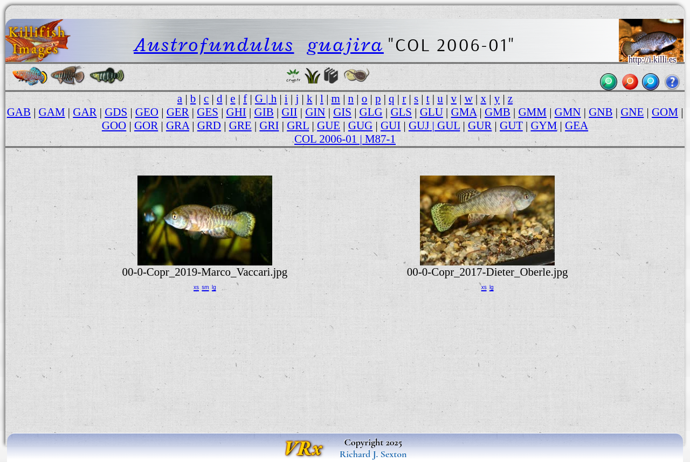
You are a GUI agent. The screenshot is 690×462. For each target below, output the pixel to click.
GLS (401, 112)
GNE (632, 112)
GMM (532, 112)
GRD (209, 125)
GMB (497, 112)
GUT (511, 125)
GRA (177, 125)
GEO (146, 112)
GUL (448, 125)
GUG (360, 125)
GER (178, 112)
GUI (391, 125)
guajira (345, 44)
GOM (665, 112)
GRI (269, 125)
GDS (116, 112)
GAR (84, 112)
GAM (52, 112)
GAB (19, 112)
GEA (576, 125)
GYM (543, 125)
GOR (146, 125)
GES (207, 112)
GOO (114, 125)
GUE (328, 125)
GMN (568, 112)
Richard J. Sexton (373, 454)
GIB (264, 112)
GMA (464, 112)
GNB (600, 112)
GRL (298, 125)
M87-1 (380, 138)
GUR (480, 125)
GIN (315, 112)
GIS (342, 112)
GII (289, 112)
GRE (240, 125)
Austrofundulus (214, 44)
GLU (431, 112)
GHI (236, 112)
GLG (371, 112)
